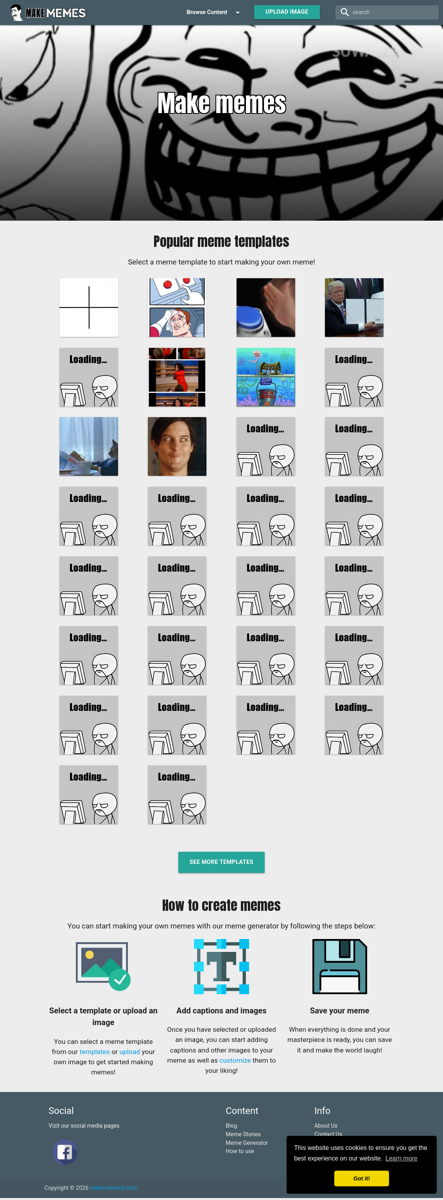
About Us (325, 1127)
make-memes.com (113, 1190)
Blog (231, 1127)
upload (130, 1054)
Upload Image (286, 12)
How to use (240, 1153)
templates (95, 1054)
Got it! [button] (361, 1178)
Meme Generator (247, 1144)
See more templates (221, 864)
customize (235, 1062)
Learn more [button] (402, 1158)
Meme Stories (243, 1136)
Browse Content (214, 12)
